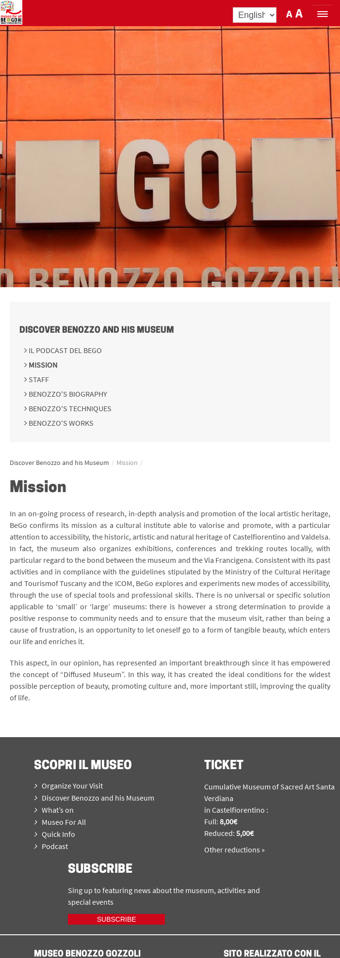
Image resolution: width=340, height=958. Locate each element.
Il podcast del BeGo (64, 350)
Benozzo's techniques (69, 408)
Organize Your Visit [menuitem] (68, 785)
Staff (38, 379)
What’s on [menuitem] (54, 810)
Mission (42, 365)
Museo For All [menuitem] (60, 822)
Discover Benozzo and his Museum (96, 330)
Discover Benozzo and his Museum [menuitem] (94, 798)
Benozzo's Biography (67, 394)
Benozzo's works (60, 423)
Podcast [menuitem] (51, 846)
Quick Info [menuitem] (54, 834)
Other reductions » (234, 849)
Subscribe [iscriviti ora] (116, 919)
